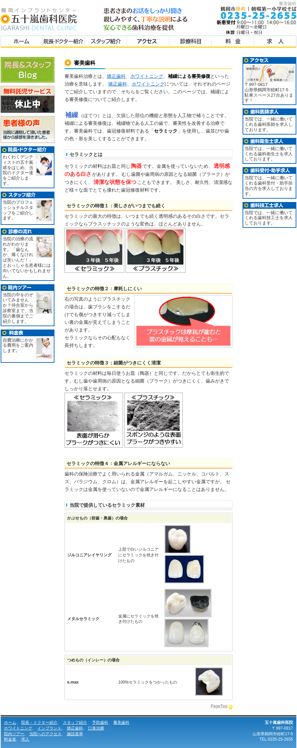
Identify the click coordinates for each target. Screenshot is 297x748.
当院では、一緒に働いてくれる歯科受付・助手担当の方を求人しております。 (269, 185)
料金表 (233, 42)
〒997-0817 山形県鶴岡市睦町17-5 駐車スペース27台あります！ (269, 90)
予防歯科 (100, 722)
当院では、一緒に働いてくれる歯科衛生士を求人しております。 (269, 154)
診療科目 (190, 42)
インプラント (49, 728)
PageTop (219, 706)
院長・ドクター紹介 (64, 42)
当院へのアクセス (45, 734)
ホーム (22, 42)
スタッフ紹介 (106, 42)
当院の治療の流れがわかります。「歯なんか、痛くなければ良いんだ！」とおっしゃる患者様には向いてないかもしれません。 (27, 257)
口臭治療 (96, 728)
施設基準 (75, 734)
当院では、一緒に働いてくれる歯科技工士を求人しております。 (269, 218)
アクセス (148, 42)
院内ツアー (14, 734)
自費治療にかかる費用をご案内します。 (18, 345)
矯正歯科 (116, 76)
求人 (25, 739)
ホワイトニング (146, 76)
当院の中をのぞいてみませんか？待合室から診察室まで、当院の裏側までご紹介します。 (18, 308)
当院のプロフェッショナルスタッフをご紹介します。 (18, 210)
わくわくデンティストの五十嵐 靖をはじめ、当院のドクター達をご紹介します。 (18, 170)
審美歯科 (121, 722)
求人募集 (275, 42)
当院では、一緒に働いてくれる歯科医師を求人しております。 (269, 124)
